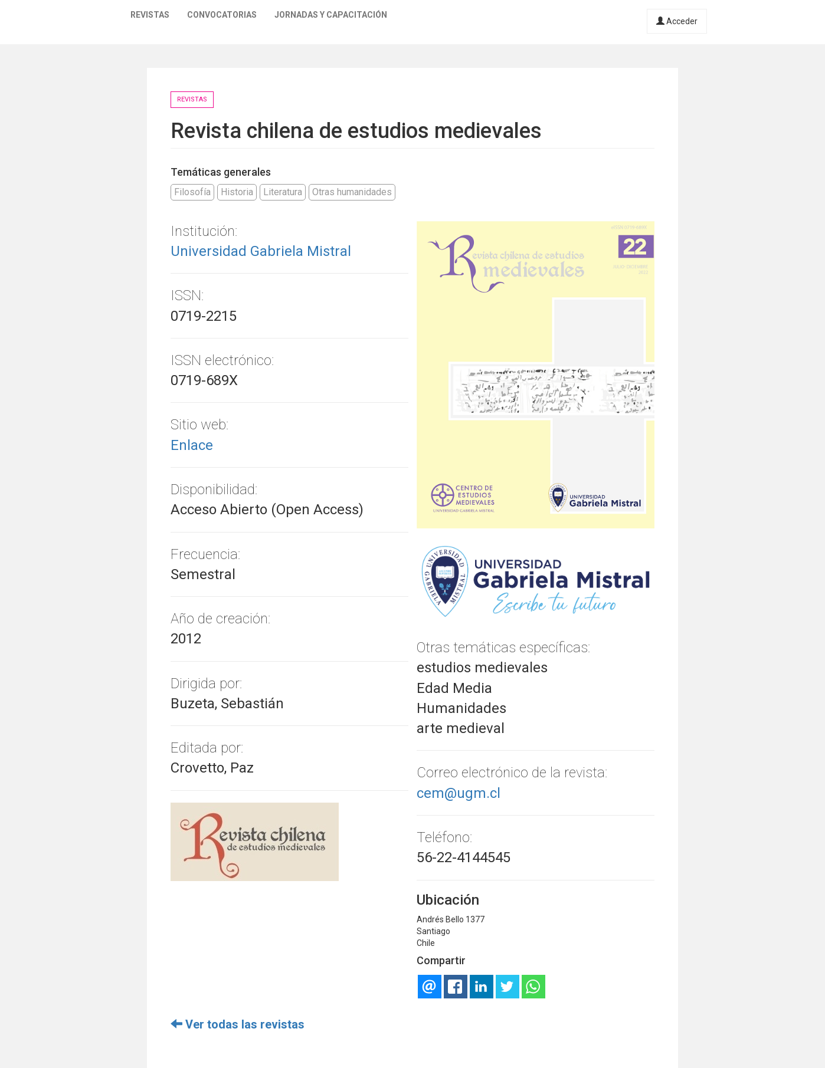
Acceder (677, 21)
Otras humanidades (352, 192)
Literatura (282, 192)
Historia (237, 192)
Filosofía (192, 192)
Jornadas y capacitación (330, 14)
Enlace (192, 445)
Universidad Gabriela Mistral (261, 251)
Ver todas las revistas (238, 1024)
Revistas (149, 14)
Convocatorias (222, 14)
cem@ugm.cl (458, 793)
